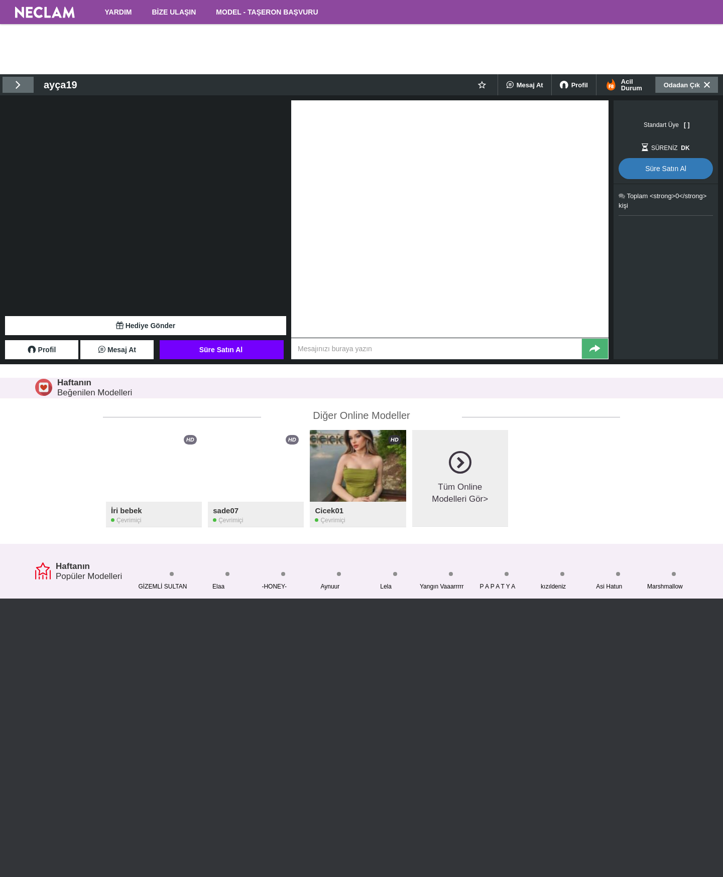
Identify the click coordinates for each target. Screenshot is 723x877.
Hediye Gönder (145, 326)
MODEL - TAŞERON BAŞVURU (267, 12)
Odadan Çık (687, 85)
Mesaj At (524, 85)
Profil (574, 85)
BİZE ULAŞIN (174, 12)
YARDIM (118, 12)
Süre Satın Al (221, 350)
